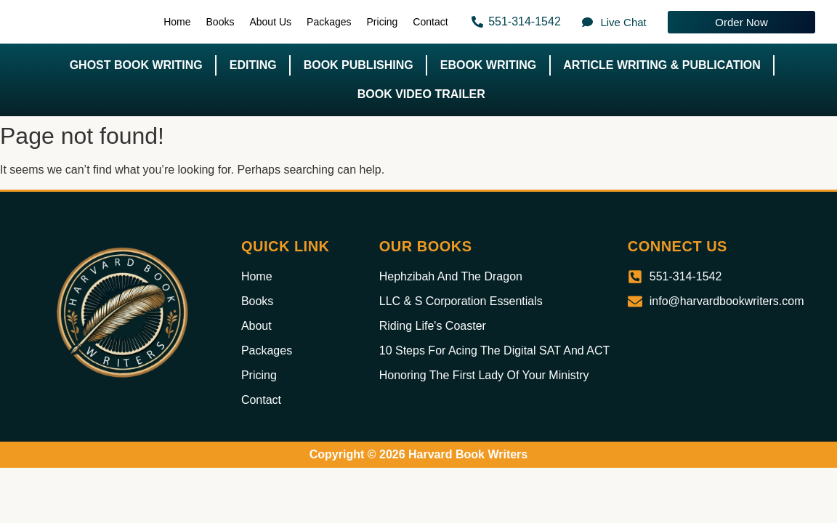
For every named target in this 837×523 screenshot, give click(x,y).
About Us (270, 22)
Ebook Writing (488, 65)
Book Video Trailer (421, 94)
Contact (430, 22)
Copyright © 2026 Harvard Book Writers (418, 454)
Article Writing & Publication (662, 65)
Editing (253, 65)
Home (176, 22)
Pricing (382, 22)
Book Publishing (358, 65)
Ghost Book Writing (136, 65)
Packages (329, 22)
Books (220, 22)
